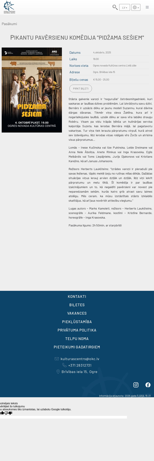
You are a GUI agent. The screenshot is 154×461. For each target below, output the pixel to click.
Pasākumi (9, 23)
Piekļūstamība (77, 321)
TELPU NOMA (77, 338)
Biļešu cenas (78, 79)
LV (123, 7)
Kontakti (77, 296)
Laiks (73, 59)
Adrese (74, 72)
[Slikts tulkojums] (8, 413)
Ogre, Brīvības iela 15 (104, 71)
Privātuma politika (77, 330)
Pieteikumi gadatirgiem (77, 347)
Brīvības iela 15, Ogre (77, 371)
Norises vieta (78, 65)
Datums (75, 52)
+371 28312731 (77, 365)
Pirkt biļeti (80, 88)
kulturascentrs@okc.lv (77, 358)
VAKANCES (77, 313)
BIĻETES (77, 305)
